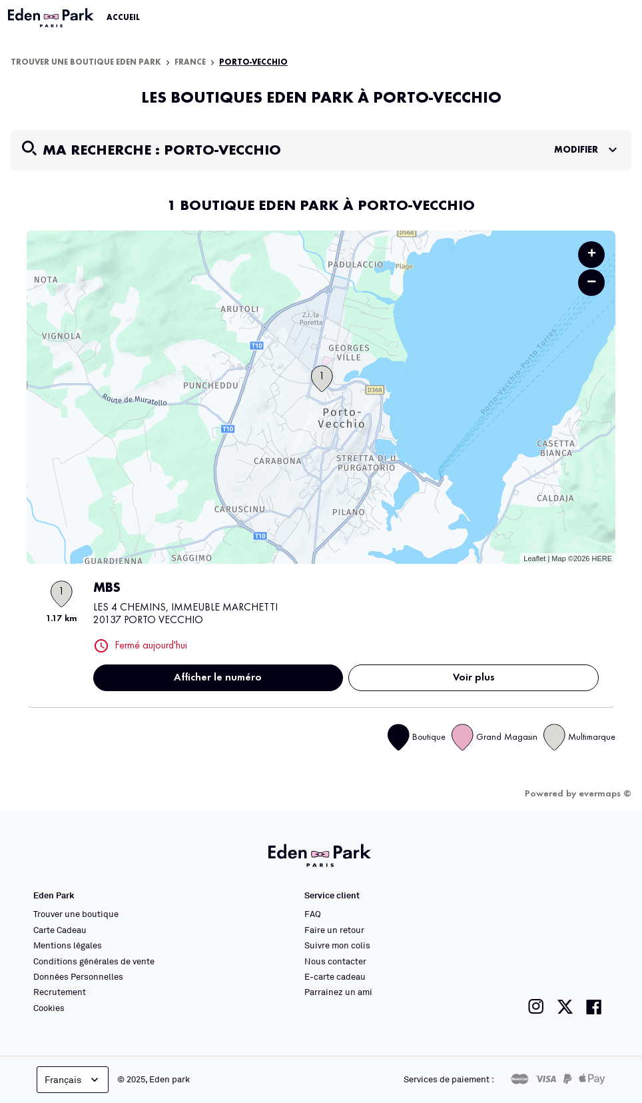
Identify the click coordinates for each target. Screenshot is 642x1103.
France (190, 63)
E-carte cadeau (335, 976)
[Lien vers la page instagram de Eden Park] (536, 1007)
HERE (601, 558)
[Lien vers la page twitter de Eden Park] (565, 1007)
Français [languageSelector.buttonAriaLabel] (73, 1079)
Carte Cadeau (60, 929)
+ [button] (591, 255)
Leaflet (534, 558)
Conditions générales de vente (94, 961)
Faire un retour (334, 929)
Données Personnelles (78, 976)
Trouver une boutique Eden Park (86, 63)
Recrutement (59, 991)
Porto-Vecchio (253, 63)
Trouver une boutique (76, 913)
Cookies (49, 1007)
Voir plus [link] (474, 677)
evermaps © (605, 793)
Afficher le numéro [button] (218, 677)
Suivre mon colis (337, 945)
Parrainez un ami (338, 991)
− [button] (591, 282)
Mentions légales (67, 945)
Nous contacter (335, 961)
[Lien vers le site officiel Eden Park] (52, 18)
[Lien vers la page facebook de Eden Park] (594, 1007)
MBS (107, 588)
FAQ (312, 913)
